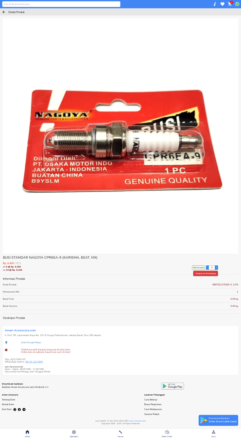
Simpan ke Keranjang (206, 273)
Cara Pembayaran (153, 409)
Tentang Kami (8, 399)
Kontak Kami (8, 404)
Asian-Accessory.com (137, 421)
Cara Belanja (150, 399)
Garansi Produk (151, 414)
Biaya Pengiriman (153, 404)
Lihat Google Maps (31, 342)
